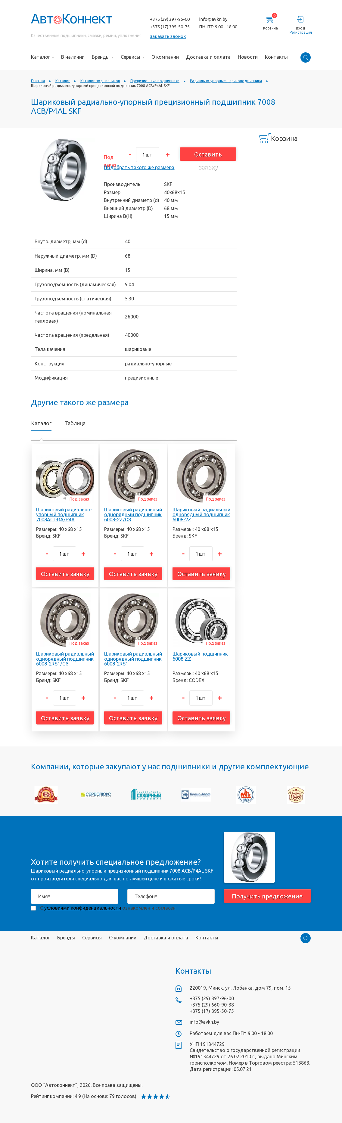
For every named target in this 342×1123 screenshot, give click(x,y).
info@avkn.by (213, 19)
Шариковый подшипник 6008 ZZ (200, 656)
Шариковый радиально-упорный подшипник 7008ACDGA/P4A (64, 515)
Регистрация (300, 32)
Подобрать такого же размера (139, 167)
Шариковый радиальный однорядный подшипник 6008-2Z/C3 (133, 515)
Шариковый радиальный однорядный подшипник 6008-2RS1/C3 (65, 659)
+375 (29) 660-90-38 (212, 1004)
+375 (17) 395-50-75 (170, 26)
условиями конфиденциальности (82, 907)
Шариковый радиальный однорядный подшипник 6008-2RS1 (133, 659)
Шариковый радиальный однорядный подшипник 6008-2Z (201, 515)
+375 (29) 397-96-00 (170, 19)
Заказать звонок (168, 36)
